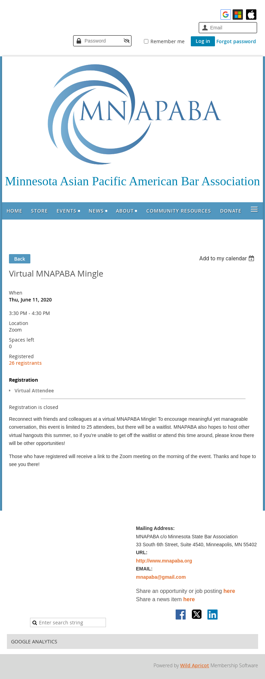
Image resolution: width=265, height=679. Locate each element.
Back (19, 258)
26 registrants (25, 363)
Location (18, 323)
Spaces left (21, 339)
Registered (21, 356)
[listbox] (227, 258)
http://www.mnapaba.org (164, 561)
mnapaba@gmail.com (161, 577)
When (15, 292)
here (229, 591)
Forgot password (236, 41)
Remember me (167, 41)
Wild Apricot (194, 665)
